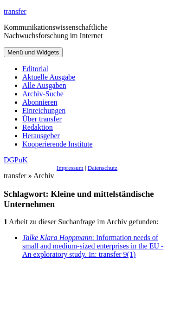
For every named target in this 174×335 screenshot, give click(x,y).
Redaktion (37, 127)
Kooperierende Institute (57, 144)
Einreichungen (43, 110)
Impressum (70, 167)
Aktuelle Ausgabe (48, 77)
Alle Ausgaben (44, 85)
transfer (15, 11)
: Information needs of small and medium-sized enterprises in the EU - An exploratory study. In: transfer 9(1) (92, 246)
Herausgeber (41, 136)
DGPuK (16, 160)
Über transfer (42, 119)
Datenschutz (102, 167)
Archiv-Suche (43, 94)
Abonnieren (40, 102)
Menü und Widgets (33, 52)
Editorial (35, 69)
